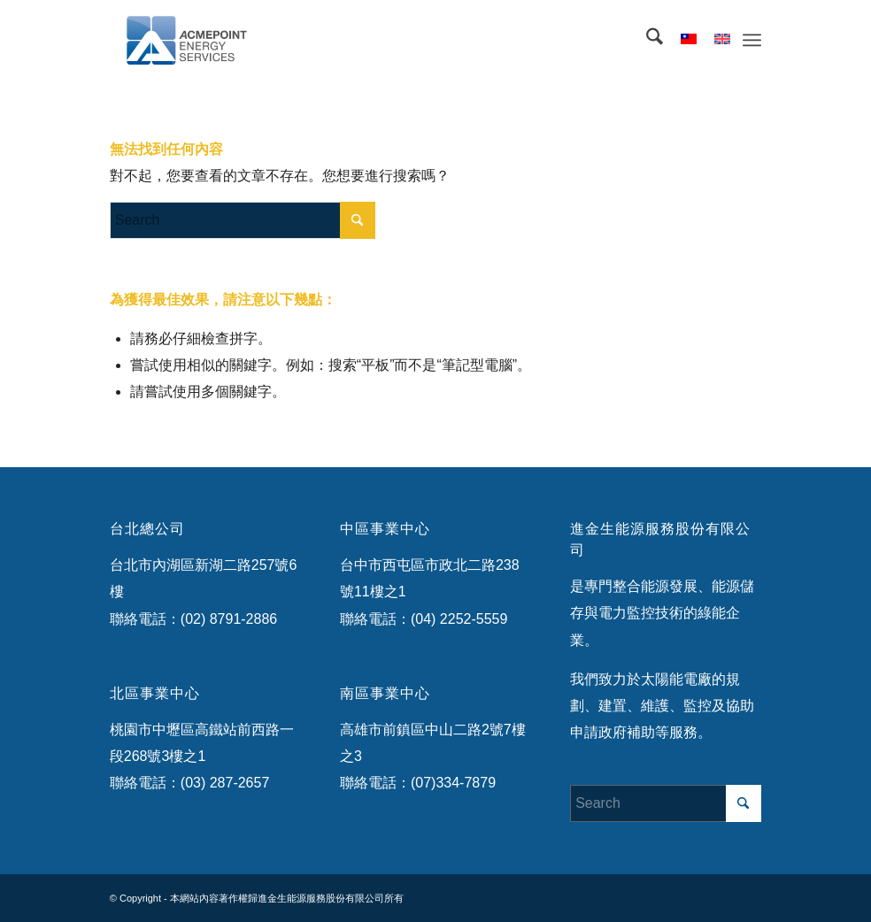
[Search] (645, 40)
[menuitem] (645, 40)
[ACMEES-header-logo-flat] (196, 40)
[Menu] (752, 40)
